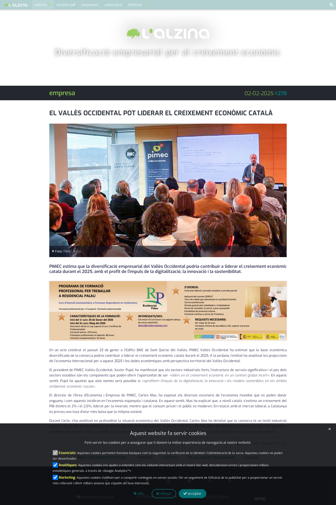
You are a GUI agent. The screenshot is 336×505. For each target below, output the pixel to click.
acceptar (192, 493)
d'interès (135, 5)
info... (139, 493)
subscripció (113, 5)
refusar (163, 493)
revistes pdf (66, 5)
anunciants (90, 5)
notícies (41, 5)
